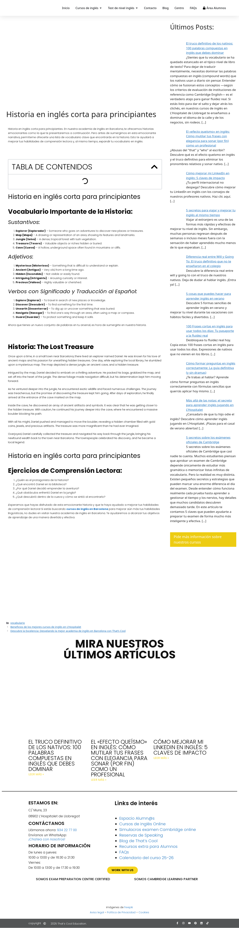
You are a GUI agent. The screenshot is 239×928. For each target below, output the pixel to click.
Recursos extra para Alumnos (148, 846)
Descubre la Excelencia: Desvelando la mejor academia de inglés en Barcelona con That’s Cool (68, 631)
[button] (154, 167)
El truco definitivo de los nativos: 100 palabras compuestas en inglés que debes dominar (55, 755)
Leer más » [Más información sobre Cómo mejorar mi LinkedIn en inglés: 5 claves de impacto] (161, 758)
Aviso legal (97, 912)
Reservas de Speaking (141, 835)
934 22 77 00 (67, 830)
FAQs (124, 852)
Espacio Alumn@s (137, 818)
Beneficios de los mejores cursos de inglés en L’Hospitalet (45, 627)
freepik (128, 907)
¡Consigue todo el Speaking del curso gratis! (85, 575)
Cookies (144, 912)
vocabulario (17, 623)
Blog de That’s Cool (138, 841)
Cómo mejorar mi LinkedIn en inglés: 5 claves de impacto (180, 747)
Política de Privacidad (121, 912)
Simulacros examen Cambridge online (157, 829)
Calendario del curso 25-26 (146, 858)
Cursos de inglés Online (142, 824)
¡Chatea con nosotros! (46, 839)
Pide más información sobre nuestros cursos (198, 539)
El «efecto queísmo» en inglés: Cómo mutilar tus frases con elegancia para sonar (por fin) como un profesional (119, 758)
